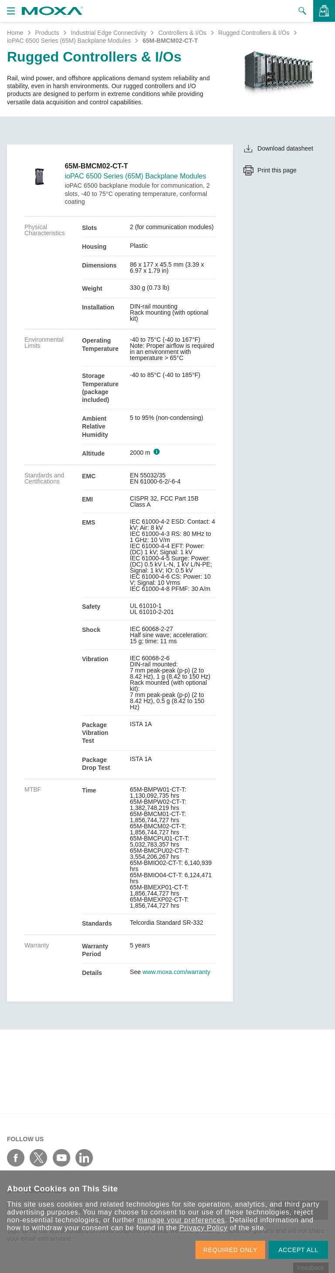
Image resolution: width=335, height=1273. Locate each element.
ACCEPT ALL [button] (298, 1249)
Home (15, 32)
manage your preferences (181, 1220)
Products (47, 32)
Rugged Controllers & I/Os (253, 32)
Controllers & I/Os (182, 32)
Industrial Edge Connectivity (109, 32)
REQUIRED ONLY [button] (230, 1249)
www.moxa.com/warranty (177, 972)
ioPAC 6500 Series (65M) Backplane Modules (69, 40)
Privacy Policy (203, 1228)
